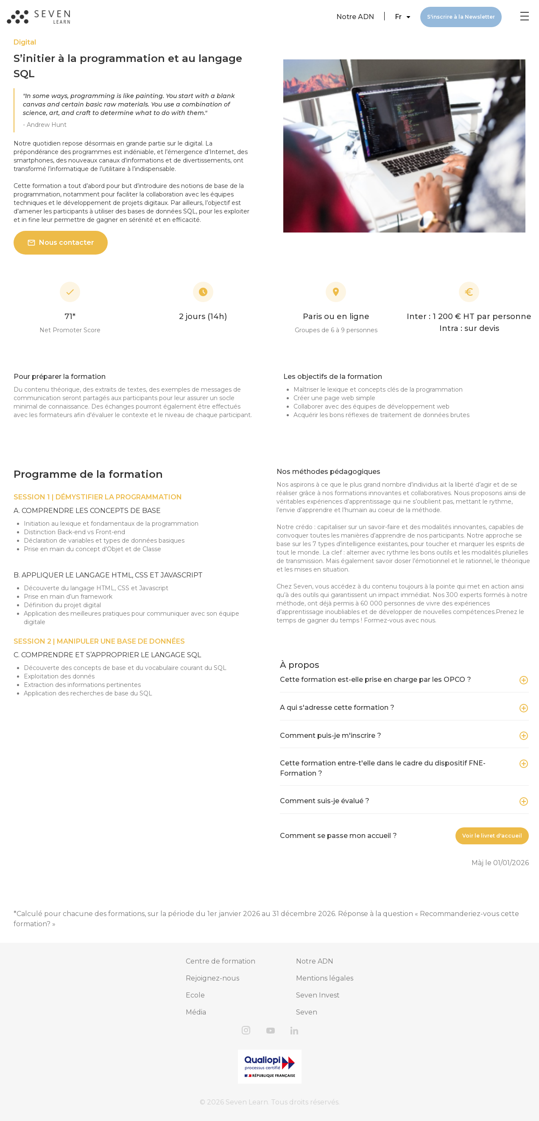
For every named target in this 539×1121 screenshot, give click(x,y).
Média (196, 1012)
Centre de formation (220, 961)
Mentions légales (324, 978)
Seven (306, 1012)
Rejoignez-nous (212, 978)
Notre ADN (355, 17)
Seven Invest (318, 995)
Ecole (195, 995)
